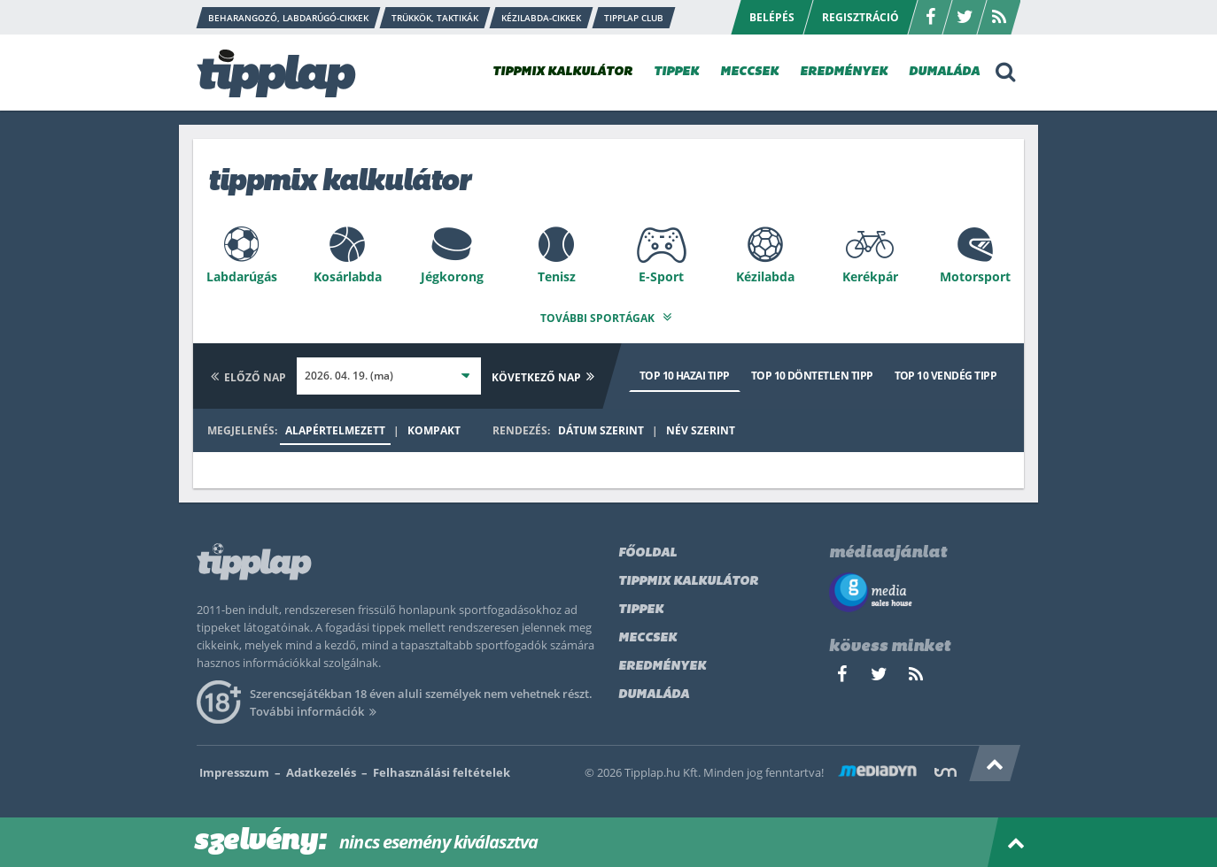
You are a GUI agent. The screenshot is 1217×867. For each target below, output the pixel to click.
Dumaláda (653, 691)
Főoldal (647, 549)
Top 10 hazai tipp (685, 372)
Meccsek (647, 634)
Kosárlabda (348, 276)
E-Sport (661, 276)
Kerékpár (870, 276)
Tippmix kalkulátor (688, 578)
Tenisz (557, 276)
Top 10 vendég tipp (945, 372)
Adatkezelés (321, 769)
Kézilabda (765, 276)
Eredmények (662, 663)
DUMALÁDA (944, 72)
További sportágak (608, 314)
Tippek (640, 606)
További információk (316, 708)
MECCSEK (749, 72)
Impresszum (234, 769)
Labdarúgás (241, 276)
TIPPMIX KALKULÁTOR (562, 72)
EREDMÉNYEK (844, 72)
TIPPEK (676, 72)
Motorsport (975, 276)
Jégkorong (452, 276)
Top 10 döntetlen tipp (812, 372)
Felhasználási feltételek (441, 769)
